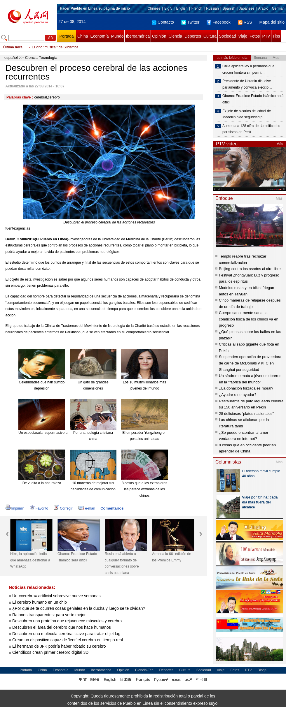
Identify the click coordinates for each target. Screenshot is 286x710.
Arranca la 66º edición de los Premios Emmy (171, 557)
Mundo (117, 36)
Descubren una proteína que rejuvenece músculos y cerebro (67, 621)
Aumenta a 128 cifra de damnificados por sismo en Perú (251, 129)
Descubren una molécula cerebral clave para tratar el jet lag (66, 633)
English (181, 8)
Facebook (218, 22)
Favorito (39, 508)
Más (279, 144)
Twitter (190, 22)
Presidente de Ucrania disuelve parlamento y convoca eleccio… (247, 84)
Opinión (159, 36)
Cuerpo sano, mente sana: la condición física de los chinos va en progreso (248, 319)
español (11, 57)
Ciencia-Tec (144, 670)
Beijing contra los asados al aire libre (250, 269)
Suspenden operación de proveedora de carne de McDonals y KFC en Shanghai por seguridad (250, 363)
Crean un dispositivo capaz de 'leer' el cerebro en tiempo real (67, 639)
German (278, 8)
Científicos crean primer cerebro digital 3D (50, 652)
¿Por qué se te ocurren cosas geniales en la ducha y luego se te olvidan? (78, 608)
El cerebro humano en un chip (39, 602)
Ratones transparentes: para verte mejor (49, 614)
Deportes (192, 36)
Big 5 (168, 8)
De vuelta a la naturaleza (41, 483)
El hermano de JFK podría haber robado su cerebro (59, 646)
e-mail (87, 508)
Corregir (63, 508)
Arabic (263, 8)
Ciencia (175, 36)
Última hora (12, 47)
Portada (66, 36)
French (196, 8)
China (82, 36)
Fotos (255, 36)
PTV (266, 36)
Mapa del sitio (272, 22)
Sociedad (227, 36)
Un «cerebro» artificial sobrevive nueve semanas (56, 595)
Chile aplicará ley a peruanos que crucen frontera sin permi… (248, 69)
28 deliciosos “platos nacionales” (246, 413)
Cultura (210, 36)
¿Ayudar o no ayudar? (237, 394)
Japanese (246, 8)
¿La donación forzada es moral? (246, 388)
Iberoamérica (138, 36)
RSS (245, 22)
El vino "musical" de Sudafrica (55, 47)
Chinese (154, 8)
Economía (99, 36)
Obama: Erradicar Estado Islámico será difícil (77, 557)
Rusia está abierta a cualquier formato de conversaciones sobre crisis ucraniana (122, 563)
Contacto (163, 22)
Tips (276, 36)
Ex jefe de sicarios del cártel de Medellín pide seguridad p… (246, 114)
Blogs (262, 670)
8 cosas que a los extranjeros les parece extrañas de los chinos (144, 489)
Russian (212, 8)
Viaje (242, 36)
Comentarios (111, 508)
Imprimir (15, 508)
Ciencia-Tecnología (41, 57)
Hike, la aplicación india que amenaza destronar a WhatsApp (30, 560)
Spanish (229, 8)
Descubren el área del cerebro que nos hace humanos (61, 627)
